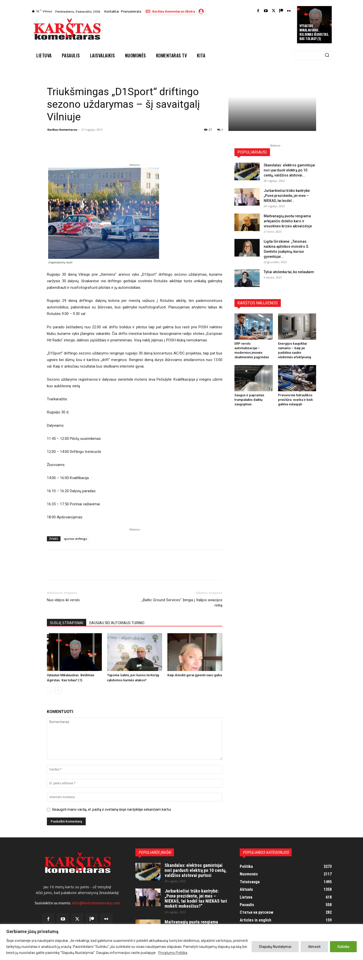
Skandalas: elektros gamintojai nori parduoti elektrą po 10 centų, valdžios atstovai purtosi (196, 870)
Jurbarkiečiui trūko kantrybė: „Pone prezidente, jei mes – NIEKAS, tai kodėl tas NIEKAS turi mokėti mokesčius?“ (196, 898)
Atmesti (314, 947)
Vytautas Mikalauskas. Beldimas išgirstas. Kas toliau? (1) (314, 32)
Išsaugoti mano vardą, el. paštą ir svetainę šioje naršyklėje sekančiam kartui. (112, 809)
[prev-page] (50, 690)
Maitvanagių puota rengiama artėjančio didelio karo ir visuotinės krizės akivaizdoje (288, 221)
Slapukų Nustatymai (275, 947)
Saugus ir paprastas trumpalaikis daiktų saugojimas (249, 399)
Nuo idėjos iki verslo (63, 600)
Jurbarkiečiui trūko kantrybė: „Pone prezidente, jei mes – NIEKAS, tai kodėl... (287, 196)
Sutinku (343, 947)
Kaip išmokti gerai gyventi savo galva (194, 675)
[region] (181, 942)
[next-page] (58, 690)
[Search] (327, 55)
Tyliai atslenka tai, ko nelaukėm (289, 272)
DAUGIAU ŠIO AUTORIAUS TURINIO (116, 623)
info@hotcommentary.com (96, 903)
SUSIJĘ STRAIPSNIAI (66, 623)
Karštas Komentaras (62, 129)
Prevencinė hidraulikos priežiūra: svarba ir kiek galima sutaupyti (295, 399)
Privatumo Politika (172, 953)
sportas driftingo (75, 539)
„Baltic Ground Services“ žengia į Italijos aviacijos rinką (182, 603)
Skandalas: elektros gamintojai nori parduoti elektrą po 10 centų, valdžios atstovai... (289, 170)
